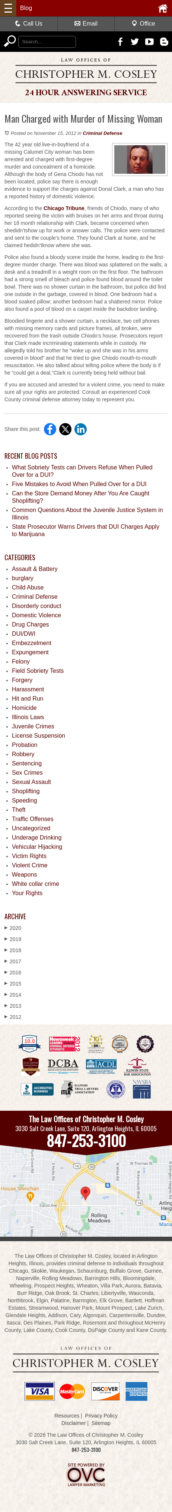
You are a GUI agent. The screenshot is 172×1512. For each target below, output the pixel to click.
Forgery (22, 680)
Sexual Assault (31, 782)
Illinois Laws (28, 717)
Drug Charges (30, 624)
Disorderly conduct (36, 606)
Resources (66, 1416)
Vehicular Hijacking (37, 847)
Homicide (24, 708)
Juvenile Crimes (33, 726)
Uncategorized (31, 828)
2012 (12, 1016)
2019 (12, 939)
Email (86, 23)
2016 (12, 972)
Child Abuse (28, 587)
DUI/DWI (23, 634)
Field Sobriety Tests (38, 671)
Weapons (24, 874)
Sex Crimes (27, 773)
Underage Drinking (36, 837)
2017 (12, 961)
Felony (21, 661)
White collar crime (35, 884)
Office (143, 23)
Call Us (28, 23)
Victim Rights (29, 856)
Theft (18, 810)
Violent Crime (30, 865)
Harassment (28, 689)
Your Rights (27, 893)
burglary (23, 578)
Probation (25, 745)
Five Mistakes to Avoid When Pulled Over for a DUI (79, 484)
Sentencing (27, 763)
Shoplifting (26, 791)
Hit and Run (28, 698)
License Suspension (38, 735)
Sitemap (101, 1423)
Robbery (23, 754)
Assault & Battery (35, 569)
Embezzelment (31, 643)
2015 (12, 983)
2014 (12, 994)
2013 (12, 1005)
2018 (12, 950)
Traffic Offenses (33, 819)
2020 (12, 927)
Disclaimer (73, 1423)
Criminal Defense (102, 133)
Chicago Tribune (64, 208)
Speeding (24, 800)
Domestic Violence (36, 615)
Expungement (30, 652)
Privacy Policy (101, 1416)
